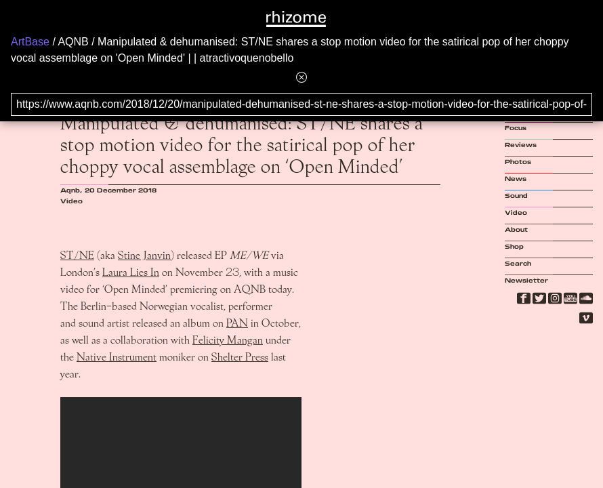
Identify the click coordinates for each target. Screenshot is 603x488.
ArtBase (30, 41)
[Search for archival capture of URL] (301, 104)
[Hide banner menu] (301, 76)
